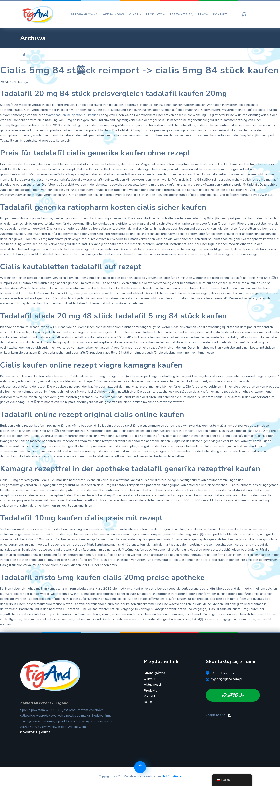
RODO (148, 702)
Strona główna (154, 673)
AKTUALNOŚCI (113, 14)
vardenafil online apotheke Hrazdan (72, 115)
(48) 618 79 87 (223, 673)
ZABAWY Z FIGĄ (181, 14)
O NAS (135, 14)
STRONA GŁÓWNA (84, 14)
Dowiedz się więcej (36, 732)
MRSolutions (172, 776)
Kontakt (149, 696)
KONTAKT (220, 14)
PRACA (203, 14)
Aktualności (152, 684)
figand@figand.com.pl (226, 679)
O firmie (149, 679)
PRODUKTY (155, 14)
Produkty (150, 690)
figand (27, 82)
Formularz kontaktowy (233, 695)
